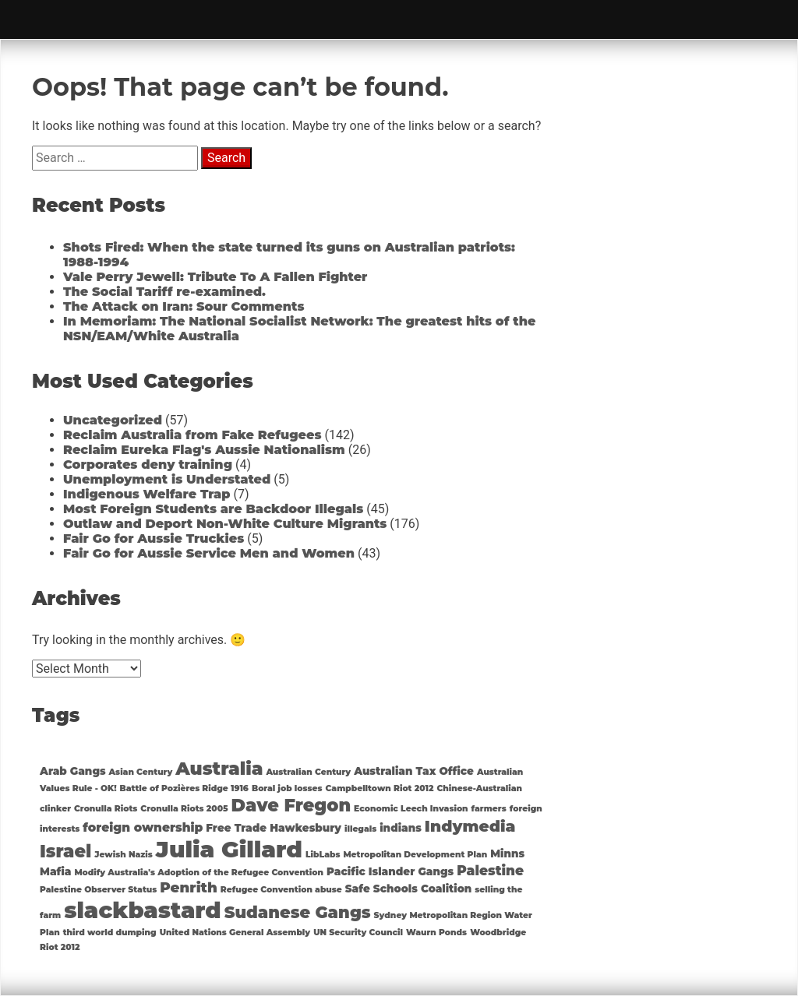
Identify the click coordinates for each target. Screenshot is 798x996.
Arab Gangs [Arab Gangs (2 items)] (73, 771)
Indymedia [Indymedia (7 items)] (470, 826)
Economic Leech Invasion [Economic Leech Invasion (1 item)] (411, 809)
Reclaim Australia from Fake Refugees (192, 435)
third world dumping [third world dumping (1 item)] (110, 932)
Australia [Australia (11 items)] (219, 769)
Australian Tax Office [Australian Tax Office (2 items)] (414, 771)
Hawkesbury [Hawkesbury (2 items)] (305, 828)
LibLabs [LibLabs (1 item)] (322, 855)
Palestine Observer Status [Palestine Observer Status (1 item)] (98, 890)
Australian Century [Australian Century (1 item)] (308, 772)
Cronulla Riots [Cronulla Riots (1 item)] (105, 809)
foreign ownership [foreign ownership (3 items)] (143, 827)
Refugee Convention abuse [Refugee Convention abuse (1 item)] (281, 890)
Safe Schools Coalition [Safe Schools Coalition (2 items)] (408, 888)
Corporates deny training (147, 464)
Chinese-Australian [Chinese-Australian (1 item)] (479, 788)
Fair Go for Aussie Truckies (153, 538)
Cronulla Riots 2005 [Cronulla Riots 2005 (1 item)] (184, 809)
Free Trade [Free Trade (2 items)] (236, 828)
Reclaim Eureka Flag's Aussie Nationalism (204, 449)
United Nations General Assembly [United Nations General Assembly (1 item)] (235, 932)
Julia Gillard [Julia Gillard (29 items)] (229, 849)
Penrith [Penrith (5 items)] (188, 887)
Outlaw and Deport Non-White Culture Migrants (225, 523)
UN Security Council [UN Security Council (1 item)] (358, 932)
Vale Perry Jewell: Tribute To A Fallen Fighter (215, 276)
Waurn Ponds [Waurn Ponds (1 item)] (436, 932)
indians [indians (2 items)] (401, 828)
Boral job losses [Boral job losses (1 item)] (287, 788)
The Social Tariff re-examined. (164, 291)
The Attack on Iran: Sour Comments (183, 306)
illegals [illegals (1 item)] (360, 829)
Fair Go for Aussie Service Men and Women (209, 553)
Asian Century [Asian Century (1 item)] (141, 772)
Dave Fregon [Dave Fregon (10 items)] (291, 805)
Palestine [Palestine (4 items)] (490, 870)
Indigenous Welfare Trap (147, 494)
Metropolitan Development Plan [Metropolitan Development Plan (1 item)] (415, 855)
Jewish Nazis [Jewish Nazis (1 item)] (123, 855)
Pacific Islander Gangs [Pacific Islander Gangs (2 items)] (390, 871)
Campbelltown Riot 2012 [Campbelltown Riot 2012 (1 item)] (380, 788)
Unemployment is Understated (166, 479)
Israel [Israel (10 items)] (65, 851)
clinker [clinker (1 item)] (55, 809)
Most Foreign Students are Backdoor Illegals (213, 509)
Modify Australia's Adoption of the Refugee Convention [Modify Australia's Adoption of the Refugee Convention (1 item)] (198, 873)
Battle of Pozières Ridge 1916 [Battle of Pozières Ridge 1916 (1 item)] (184, 788)
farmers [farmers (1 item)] (489, 809)
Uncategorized (112, 420)
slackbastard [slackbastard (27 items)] (142, 910)
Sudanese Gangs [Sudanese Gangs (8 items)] (297, 912)
